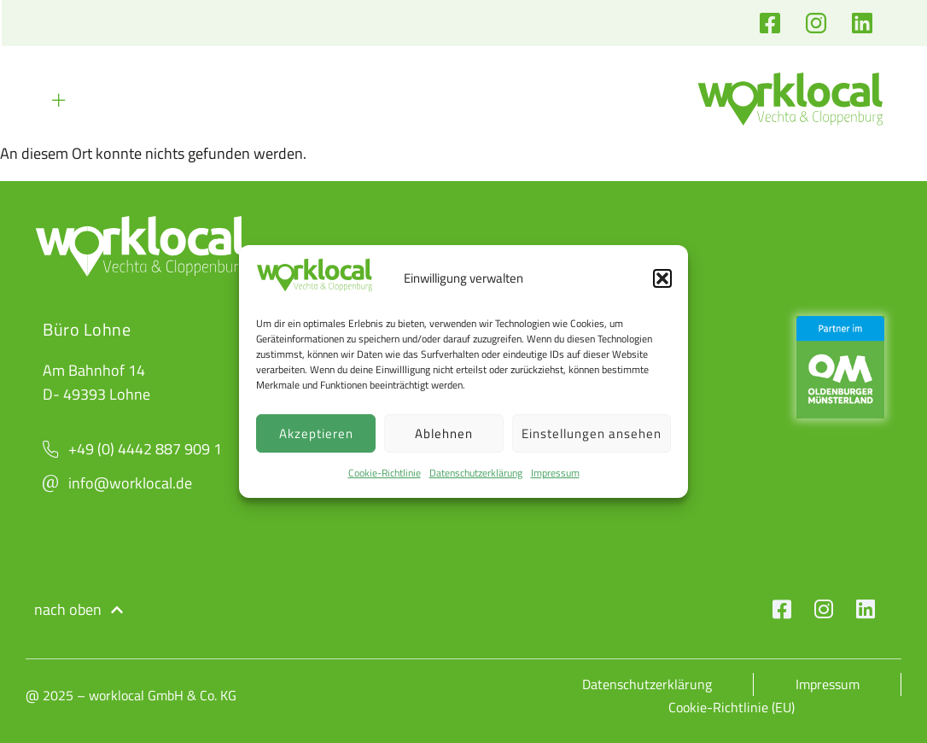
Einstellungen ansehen (592, 433)
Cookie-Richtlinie (384, 473)
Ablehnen (444, 433)
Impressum (555, 473)
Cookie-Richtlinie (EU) (732, 706)
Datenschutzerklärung (475, 473)
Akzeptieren (316, 433)
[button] (662, 278)
